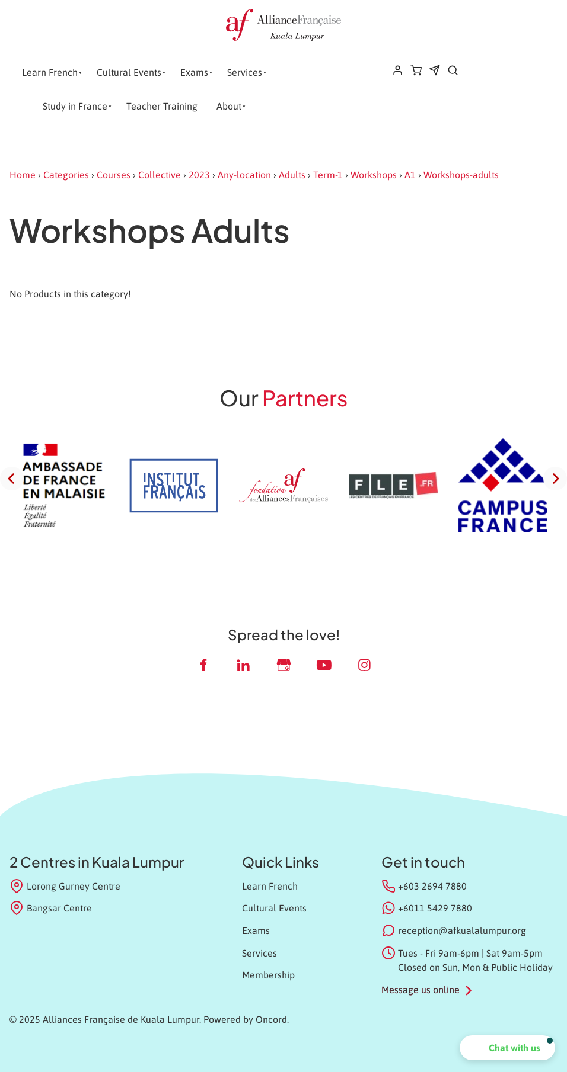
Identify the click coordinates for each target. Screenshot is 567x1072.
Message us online (420, 989)
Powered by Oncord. (246, 1019)
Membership (268, 975)
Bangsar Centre (50, 908)
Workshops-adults (461, 174)
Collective (159, 174)
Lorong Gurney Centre (64, 886)
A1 (410, 174)
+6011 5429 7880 (435, 908)
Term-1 (328, 174)
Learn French (50, 72)
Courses (113, 174)
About (228, 106)
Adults (292, 174)
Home (22, 174)
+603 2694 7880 (432, 886)
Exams (194, 72)
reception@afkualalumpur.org (462, 930)
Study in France (75, 106)
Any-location (244, 174)
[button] (507, 1047)
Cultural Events (129, 72)
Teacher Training (162, 106)
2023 (199, 174)
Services (244, 72)
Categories (66, 174)
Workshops (374, 174)
